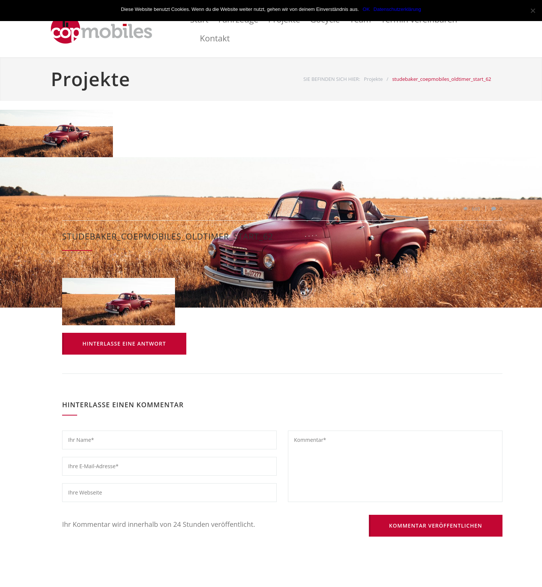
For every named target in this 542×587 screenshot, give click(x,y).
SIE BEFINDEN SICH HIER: (331, 79)
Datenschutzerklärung (397, 9)
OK (366, 9)
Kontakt (215, 38)
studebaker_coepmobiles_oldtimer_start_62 (167, 236)
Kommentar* (395, 466)
